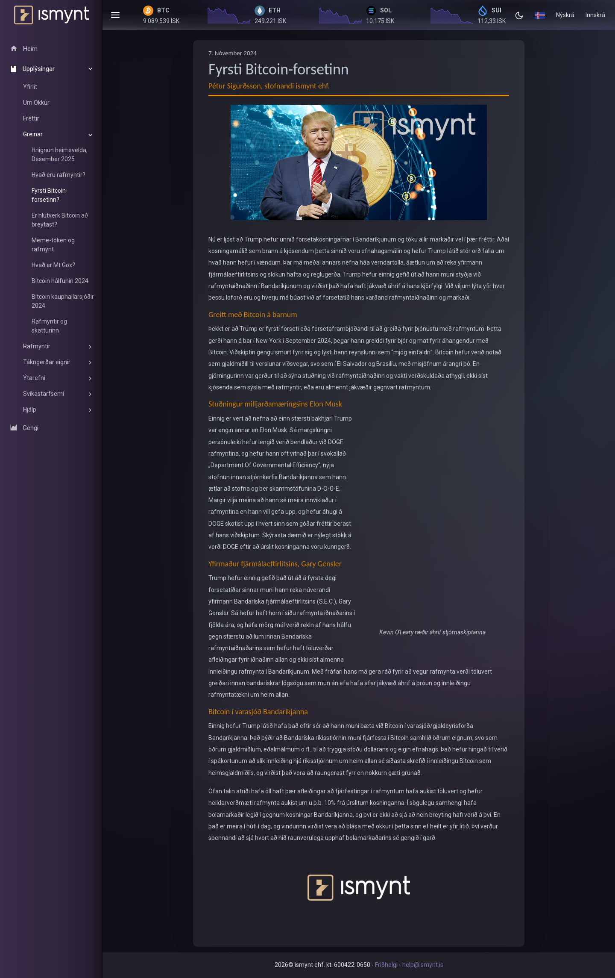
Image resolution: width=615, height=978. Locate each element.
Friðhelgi (386, 964)
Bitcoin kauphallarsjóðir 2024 (63, 301)
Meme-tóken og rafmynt (53, 245)
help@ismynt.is (422, 964)
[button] (540, 15)
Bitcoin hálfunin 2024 (60, 280)
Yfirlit (30, 86)
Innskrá (595, 15)
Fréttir (31, 118)
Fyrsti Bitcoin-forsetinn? (50, 195)
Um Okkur (36, 102)
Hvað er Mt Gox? (53, 265)
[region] (51, 241)
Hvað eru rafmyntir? (58, 174)
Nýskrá (565, 15)
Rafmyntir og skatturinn (49, 326)
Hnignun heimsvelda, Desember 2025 (60, 154)
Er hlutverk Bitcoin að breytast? (60, 220)
